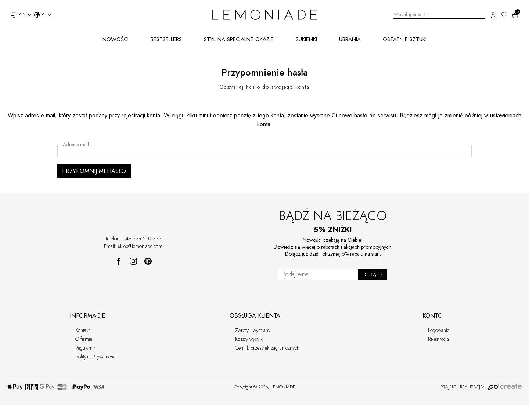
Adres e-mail (76, 144)
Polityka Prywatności (95, 356)
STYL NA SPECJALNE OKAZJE (239, 39)
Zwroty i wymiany (252, 330)
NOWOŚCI (115, 39)
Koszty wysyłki (249, 339)
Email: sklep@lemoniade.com (133, 246)
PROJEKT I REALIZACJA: (481, 387)
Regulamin (85, 347)
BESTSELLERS (166, 39)
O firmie (83, 339)
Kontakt (82, 330)
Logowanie (438, 330)
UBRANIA (350, 39)
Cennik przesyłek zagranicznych (267, 347)
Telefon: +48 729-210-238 (133, 238)
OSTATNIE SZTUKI (405, 39)
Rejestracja (438, 339)
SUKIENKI (306, 39)
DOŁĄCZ (373, 274)
